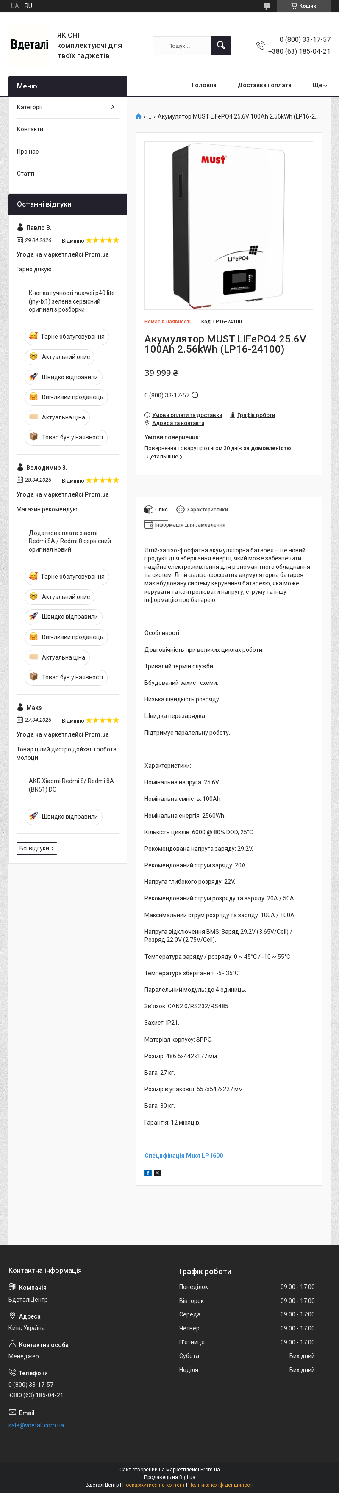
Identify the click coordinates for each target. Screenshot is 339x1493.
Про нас (28, 151)
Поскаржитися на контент (153, 1485)
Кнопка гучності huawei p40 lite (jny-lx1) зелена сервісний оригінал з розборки (72, 301)
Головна (204, 85)
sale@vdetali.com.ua (36, 1425)
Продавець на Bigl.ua (169, 1477)
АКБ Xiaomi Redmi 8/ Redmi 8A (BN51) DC (71, 785)
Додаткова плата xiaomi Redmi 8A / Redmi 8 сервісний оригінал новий (70, 541)
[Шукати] (221, 45)
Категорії (29, 107)
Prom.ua (210, 1470)
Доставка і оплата (265, 85)
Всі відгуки (34, 848)
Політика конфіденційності (221, 1485)
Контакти (30, 129)
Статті (25, 173)
